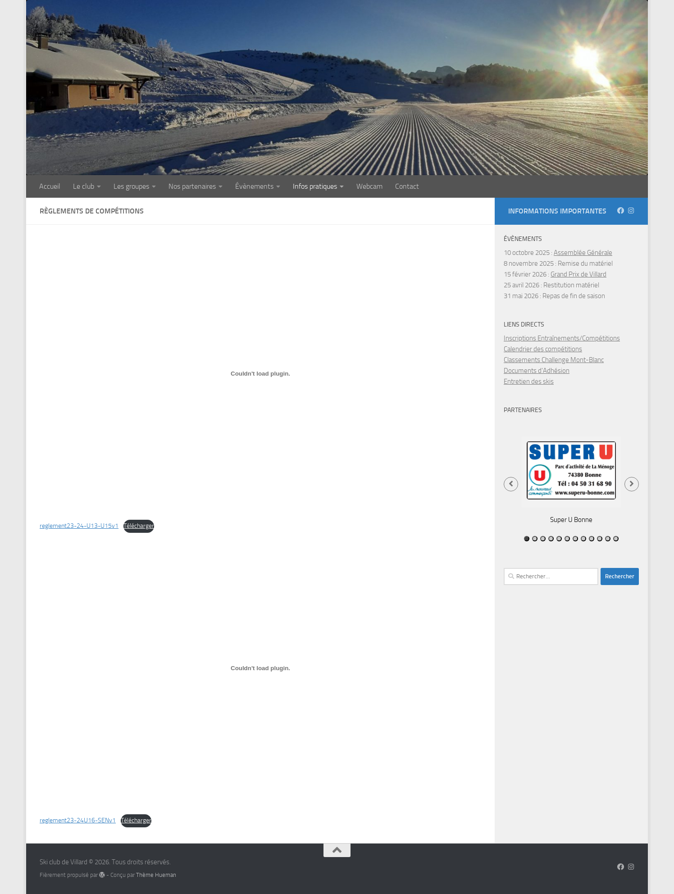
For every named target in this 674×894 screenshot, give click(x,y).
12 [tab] (616, 538)
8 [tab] (583, 538)
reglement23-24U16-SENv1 (78, 820)
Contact (407, 186)
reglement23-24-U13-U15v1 (79, 526)
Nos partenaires (192, 186)
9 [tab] (591, 538)
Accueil (49, 186)
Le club (83, 186)
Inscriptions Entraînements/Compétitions (562, 338)
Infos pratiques (315, 186)
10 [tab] (599, 538)
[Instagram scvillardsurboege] (631, 210)
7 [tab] (575, 538)
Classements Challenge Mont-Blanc (554, 360)
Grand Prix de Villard (578, 274)
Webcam (369, 186)
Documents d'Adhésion (536, 371)
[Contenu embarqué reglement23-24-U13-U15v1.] (260, 373)
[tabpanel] (571, 479)
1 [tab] (526, 538)
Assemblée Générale (583, 253)
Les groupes (131, 186)
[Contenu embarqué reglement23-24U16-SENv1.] (260, 668)
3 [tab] (543, 538)
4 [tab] (551, 538)
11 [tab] (607, 538)
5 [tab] (559, 538)
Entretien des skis (529, 381)
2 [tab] (534, 538)
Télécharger (138, 526)
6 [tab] (567, 538)
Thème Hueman (156, 874)
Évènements (254, 186)
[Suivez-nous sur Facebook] (620, 210)
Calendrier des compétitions (543, 349)
